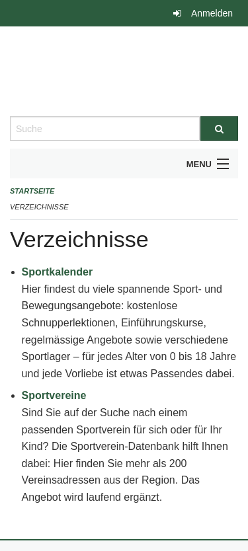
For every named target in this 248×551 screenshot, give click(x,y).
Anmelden (212, 13)
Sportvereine (54, 395)
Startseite (32, 191)
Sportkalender (57, 271)
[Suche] (219, 128)
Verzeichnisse (39, 207)
